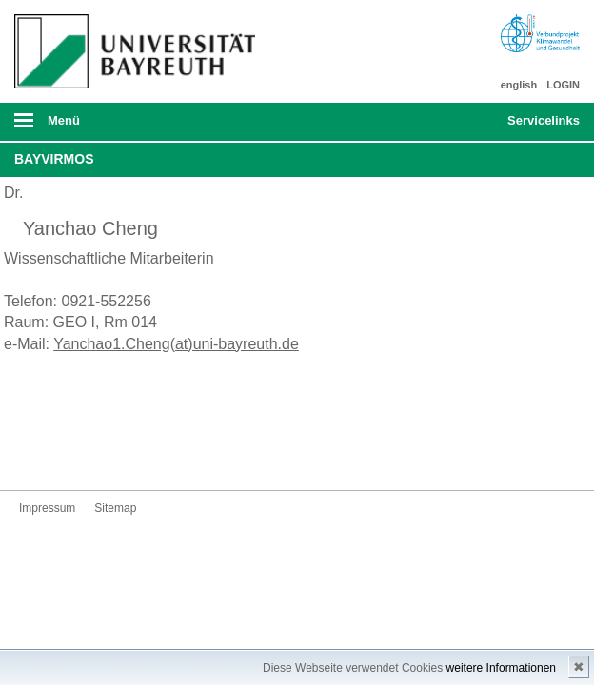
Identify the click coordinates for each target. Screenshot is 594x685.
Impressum (47, 508)
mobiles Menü (130, 126)
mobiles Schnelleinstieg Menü (534, 126)
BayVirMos (54, 158)
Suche (437, 121)
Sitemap (115, 508)
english (519, 84)
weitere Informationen (501, 668)
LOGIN (563, 84)
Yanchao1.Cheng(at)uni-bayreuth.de (176, 344)
